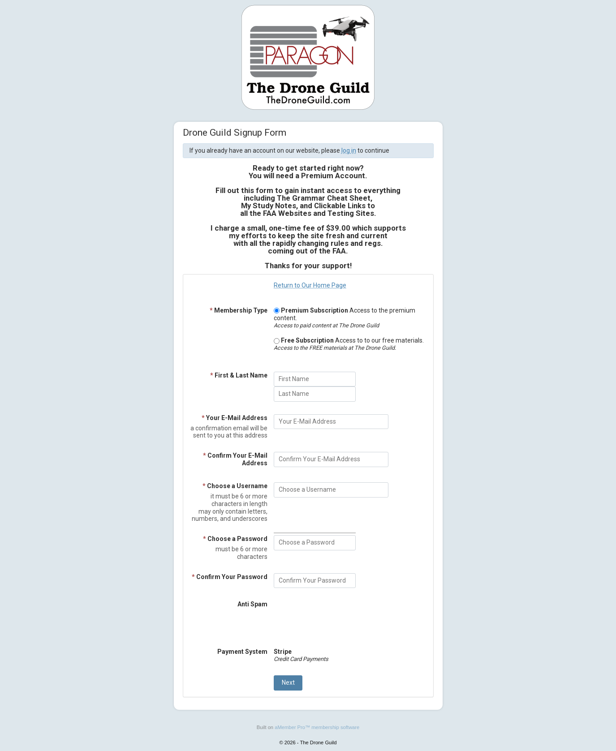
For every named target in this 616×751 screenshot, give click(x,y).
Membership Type (238, 310)
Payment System (242, 651)
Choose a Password (235, 538)
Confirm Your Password (229, 576)
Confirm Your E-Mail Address (235, 459)
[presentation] (342, 618)
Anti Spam (252, 604)
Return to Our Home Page (310, 285)
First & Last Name (238, 375)
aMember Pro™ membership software (317, 727)
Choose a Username (234, 485)
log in (348, 150)
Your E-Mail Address (234, 417)
